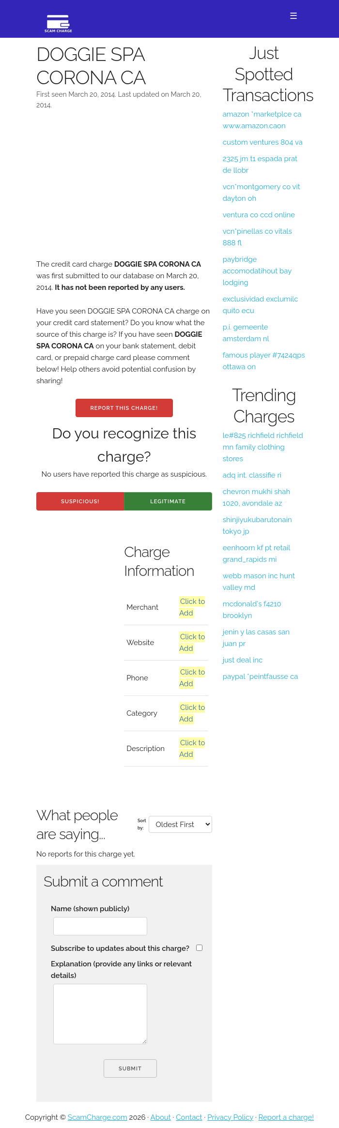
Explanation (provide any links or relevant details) (121, 970)
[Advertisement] (124, 190)
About (161, 1117)
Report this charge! (124, 408)
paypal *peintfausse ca (260, 676)
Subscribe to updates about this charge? (120, 948)
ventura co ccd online (259, 215)
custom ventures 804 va (263, 142)
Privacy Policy (230, 1117)
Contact (189, 1117)
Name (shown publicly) (90, 908)
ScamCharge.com (97, 1117)
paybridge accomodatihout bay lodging (257, 271)
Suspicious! (80, 501)
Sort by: (142, 824)
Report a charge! (286, 1117)
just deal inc (242, 660)
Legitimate (167, 501)
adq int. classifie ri (252, 475)
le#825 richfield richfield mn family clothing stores (263, 447)
